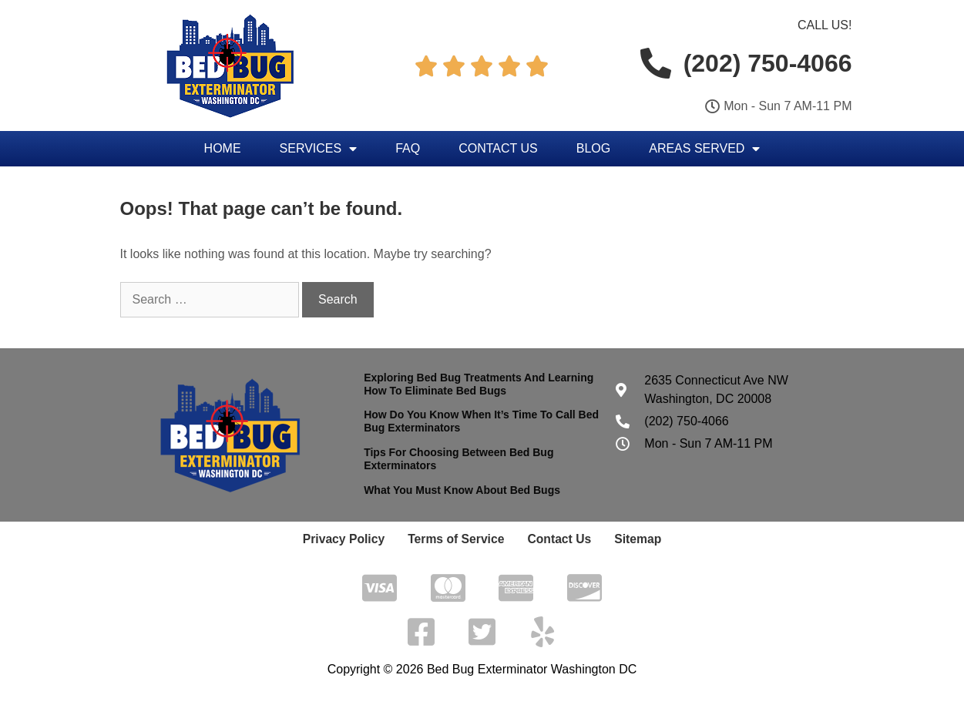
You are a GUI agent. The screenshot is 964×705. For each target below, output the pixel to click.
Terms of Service (458, 539)
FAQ (407, 148)
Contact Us (498, 148)
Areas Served (704, 149)
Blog (593, 148)
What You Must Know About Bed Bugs (462, 490)
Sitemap (625, 539)
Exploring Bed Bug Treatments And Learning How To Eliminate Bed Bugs (478, 384)
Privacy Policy (354, 539)
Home (222, 148)
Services (319, 149)
